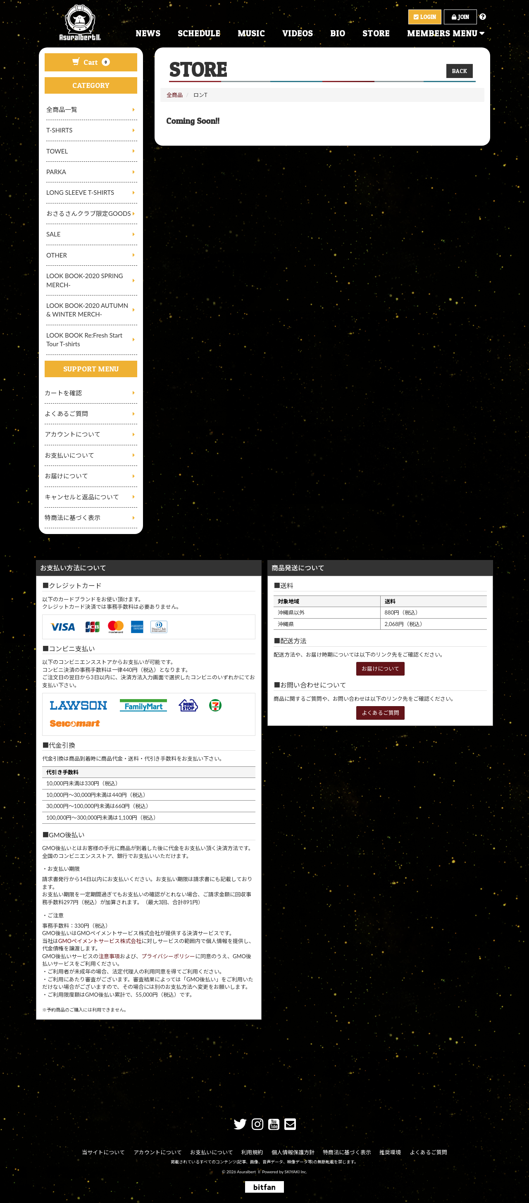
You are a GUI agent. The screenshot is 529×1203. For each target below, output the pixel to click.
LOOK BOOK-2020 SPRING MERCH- (84, 280)
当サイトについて (104, 1152)
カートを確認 (63, 393)
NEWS (148, 33)
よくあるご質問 (66, 413)
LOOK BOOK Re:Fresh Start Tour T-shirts (84, 339)
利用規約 (252, 1152)
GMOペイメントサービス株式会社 (99, 941)
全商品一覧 (61, 109)
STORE (376, 33)
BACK (459, 70)
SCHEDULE (199, 33)
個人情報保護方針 (293, 1152)
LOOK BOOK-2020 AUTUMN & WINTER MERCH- (87, 310)
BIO (337, 33)
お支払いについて (69, 455)
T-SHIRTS (59, 130)
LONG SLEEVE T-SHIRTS (80, 192)
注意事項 (109, 956)
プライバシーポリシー (168, 956)
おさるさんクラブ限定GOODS (88, 213)
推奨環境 (390, 1152)
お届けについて (66, 476)
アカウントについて (72, 434)
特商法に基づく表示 (72, 517)
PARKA (56, 171)
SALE (53, 234)
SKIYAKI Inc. (295, 1171)
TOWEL (57, 151)
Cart (91, 62)
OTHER (56, 255)
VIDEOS (297, 33)
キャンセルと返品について (82, 497)
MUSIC (251, 33)
